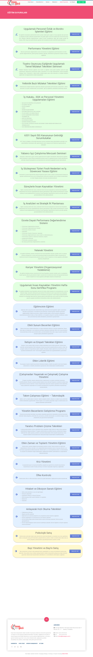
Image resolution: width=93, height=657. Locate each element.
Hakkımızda (14, 643)
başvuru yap (68, 51)
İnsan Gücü (31, 3)
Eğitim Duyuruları (64, 3)
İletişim (72, 3)
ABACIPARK (65, 653)
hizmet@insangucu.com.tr (64, 636)
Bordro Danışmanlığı (31, 643)
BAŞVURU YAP (68, 69)
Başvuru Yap (68, 34)
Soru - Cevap (81, 3)
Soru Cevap (22, 643)
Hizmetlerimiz (40, 3)
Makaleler (55, 3)
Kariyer (48, 3)
